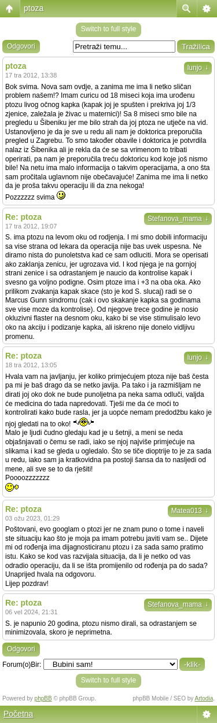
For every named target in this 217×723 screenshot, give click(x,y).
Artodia (204, 698)
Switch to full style (108, 29)
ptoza (33, 8)
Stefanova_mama (178, 219)
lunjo (197, 68)
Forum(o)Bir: (21, 665)
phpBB (43, 698)
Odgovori (21, 46)
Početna (18, 713)
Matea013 (189, 511)
